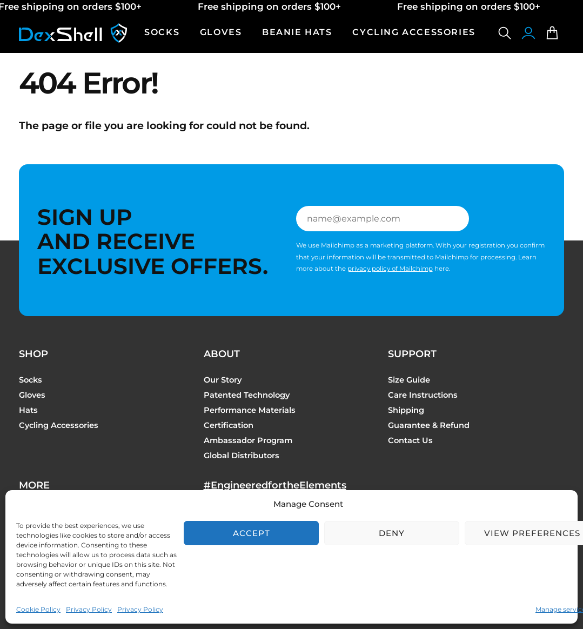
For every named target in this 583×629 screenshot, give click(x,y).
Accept (251, 533)
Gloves (32, 395)
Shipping (406, 410)
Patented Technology (247, 395)
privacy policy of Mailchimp (390, 268)
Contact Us (410, 440)
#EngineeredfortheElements (275, 485)
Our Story (223, 380)
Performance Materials (250, 410)
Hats (28, 410)
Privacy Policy (89, 609)
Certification (228, 425)
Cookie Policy (38, 609)
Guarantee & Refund (429, 425)
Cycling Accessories (58, 425)
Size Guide (409, 380)
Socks (30, 380)
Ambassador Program (248, 440)
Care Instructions (423, 395)
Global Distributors (241, 455)
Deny (392, 533)
